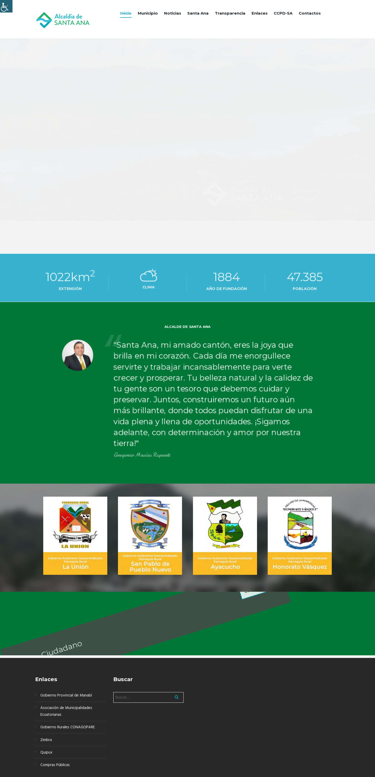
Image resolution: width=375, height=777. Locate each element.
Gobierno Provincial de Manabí (66, 695)
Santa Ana (198, 13)
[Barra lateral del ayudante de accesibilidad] (6, 6)
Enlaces (260, 13)
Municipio (148, 13)
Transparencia (230, 13)
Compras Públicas (55, 765)
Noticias (172, 13)
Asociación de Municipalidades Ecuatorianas (66, 711)
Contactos (310, 13)
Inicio (126, 13)
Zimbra (46, 740)
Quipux (46, 752)
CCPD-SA (283, 13)
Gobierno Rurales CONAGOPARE (67, 727)
